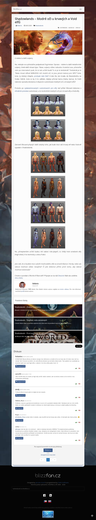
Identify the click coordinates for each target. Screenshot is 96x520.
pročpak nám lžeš (41, 76)
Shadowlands (39, 25)
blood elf (71, 27)
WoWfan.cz (17, 9)
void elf (78, 27)
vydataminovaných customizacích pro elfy (40, 88)
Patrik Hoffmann (63, 483)
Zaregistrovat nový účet (48, 455)
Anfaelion (19, 357)
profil (22, 291)
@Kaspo (17, 429)
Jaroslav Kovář (40, 483)
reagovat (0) (20, 366)
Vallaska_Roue (19, 401)
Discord (61, 276)
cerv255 (18, 374)
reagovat (19, 408)
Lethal (17, 427)
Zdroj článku (19, 278)
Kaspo (17, 415)
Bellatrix (19, 25)
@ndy (17, 390)
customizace (63, 27)
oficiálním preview (21, 91)
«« (41, 459)
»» (54, 459)
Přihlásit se (48, 450)
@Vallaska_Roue (20, 417)
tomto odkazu (64, 289)
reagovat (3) (20, 395)
